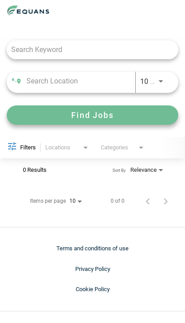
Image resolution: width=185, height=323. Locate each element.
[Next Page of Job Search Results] (166, 201)
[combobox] (88, 49)
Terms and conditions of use (92, 248)
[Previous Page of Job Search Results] (148, 201)
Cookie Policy (93, 289)
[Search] (92, 115)
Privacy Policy (92, 269)
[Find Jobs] (92, 115)
